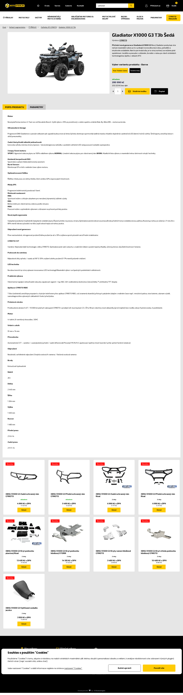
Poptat (157, 92)
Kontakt (84, 6)
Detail (24, 511)
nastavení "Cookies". (73, 668)
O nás (50, 6)
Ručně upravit (124, 668)
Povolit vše (159, 668)
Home (42, 6)
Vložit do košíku (137, 92)
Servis (61, 6)
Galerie (72, 6)
